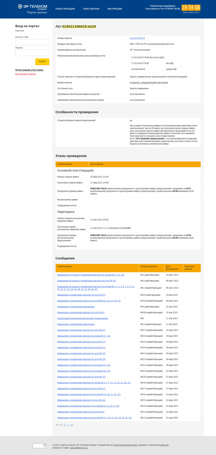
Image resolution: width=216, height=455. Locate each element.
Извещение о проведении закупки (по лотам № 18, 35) (83, 371)
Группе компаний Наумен (125, 445)
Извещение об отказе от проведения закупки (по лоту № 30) (86, 281)
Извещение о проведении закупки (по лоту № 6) (80, 313)
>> (72, 425)
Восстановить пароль (25, 74)
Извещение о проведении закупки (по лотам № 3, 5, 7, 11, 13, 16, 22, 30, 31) (94, 383)
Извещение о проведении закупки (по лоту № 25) (81, 354)
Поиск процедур (65, 9)
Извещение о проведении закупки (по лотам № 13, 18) (83, 365)
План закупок (91, 9)
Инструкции (115, 9)
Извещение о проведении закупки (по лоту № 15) (81, 377)
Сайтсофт (164, 445)
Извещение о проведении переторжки (76, 307)
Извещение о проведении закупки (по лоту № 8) (80, 412)
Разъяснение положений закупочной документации (82, 319)
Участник (19, 31)
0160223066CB (137, 38)
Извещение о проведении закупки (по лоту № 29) (81, 359)
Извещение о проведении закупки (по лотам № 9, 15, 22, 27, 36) (88, 406)
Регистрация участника (29, 70)
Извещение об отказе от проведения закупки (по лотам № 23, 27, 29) (90, 275)
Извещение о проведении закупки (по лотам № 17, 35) (83, 336)
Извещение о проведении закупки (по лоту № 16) (81, 400)
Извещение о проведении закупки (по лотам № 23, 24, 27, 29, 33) (89, 301)
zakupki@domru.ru (79, 448)
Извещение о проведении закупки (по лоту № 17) (81, 330)
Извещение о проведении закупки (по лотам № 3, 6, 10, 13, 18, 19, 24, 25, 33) (94, 418)
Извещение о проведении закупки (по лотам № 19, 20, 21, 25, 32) (89, 395)
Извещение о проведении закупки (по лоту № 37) (81, 295)
